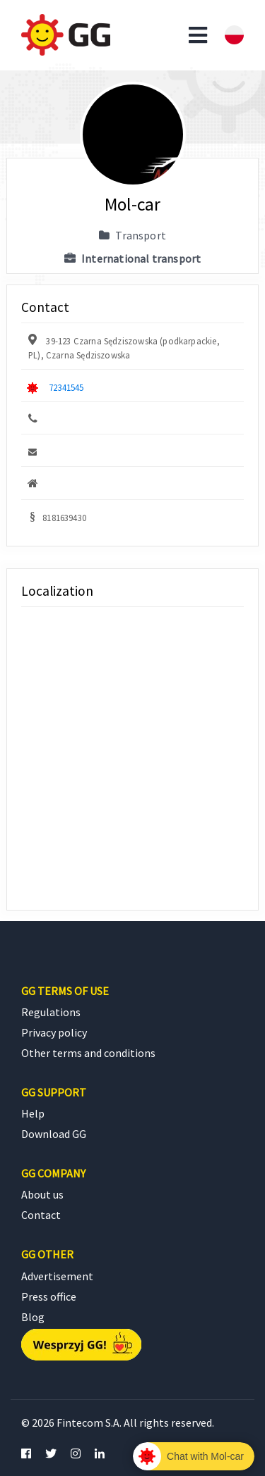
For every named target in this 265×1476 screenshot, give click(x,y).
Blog (33, 1317)
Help (33, 1113)
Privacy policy (54, 1032)
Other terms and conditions (88, 1053)
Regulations (51, 1012)
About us (42, 1194)
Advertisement (57, 1276)
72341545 (66, 387)
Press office (48, 1296)
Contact (41, 1215)
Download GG (53, 1134)
